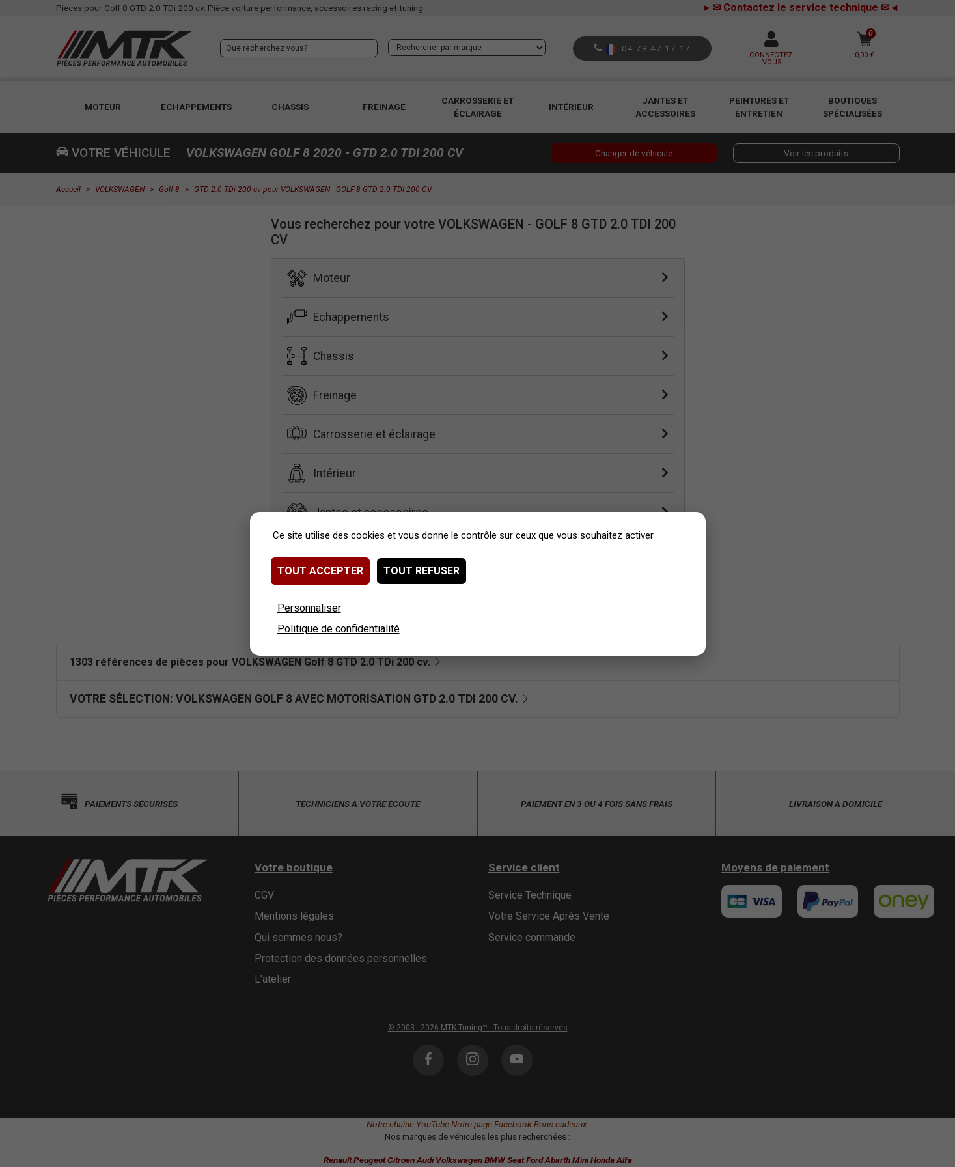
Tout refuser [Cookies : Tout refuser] (421, 571)
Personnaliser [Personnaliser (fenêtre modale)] (309, 608)
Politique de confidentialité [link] (338, 629)
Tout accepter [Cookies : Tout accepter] (320, 571)
